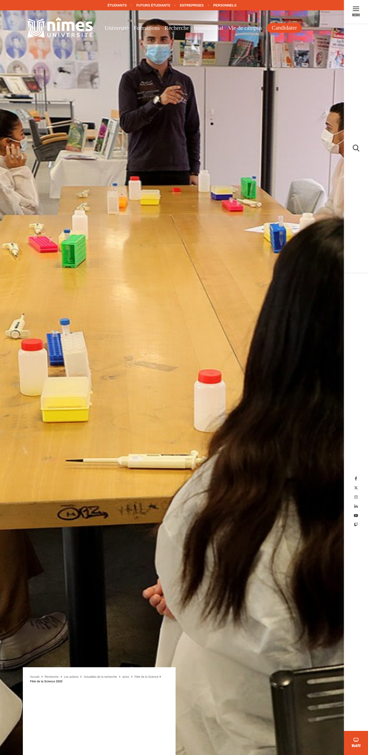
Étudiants (117, 5)
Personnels (224, 5)
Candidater (284, 28)
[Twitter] (356, 488)
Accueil (34, 677)
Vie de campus (245, 28)
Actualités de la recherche (100, 677)
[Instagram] (356, 497)
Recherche (177, 28)
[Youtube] (356, 516)
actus (125, 677)
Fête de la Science (146, 677)
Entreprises (192, 5)
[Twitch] (356, 525)
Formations (146, 28)
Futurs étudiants (153, 5)
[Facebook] (356, 479)
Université (117, 28)
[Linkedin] (356, 506)
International (208, 28)
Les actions (71, 677)
